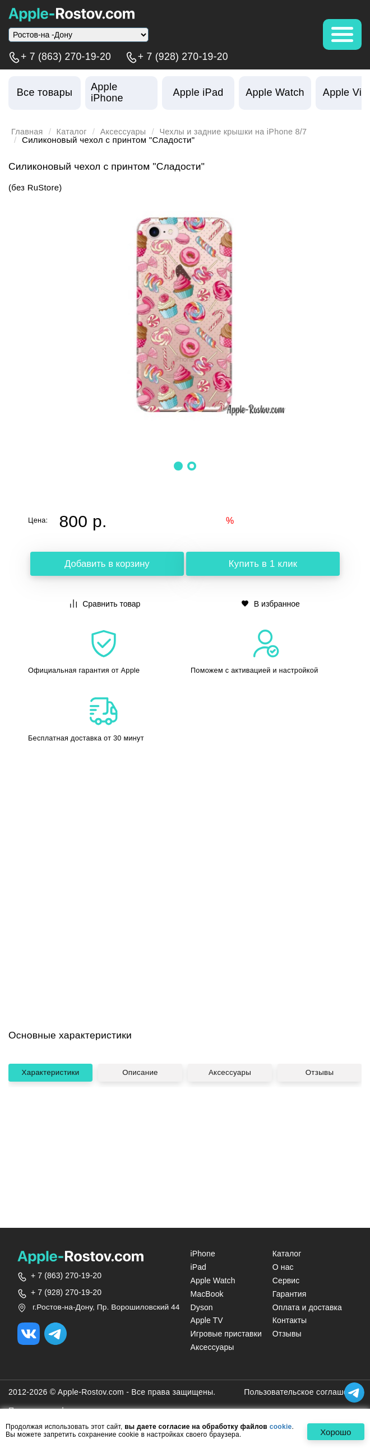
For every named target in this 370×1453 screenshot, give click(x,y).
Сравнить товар (105, 603)
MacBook (207, 1294)
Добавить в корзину (107, 564)
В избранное (271, 603)
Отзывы (319, 1167)
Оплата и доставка (307, 1308)
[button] (178, 465)
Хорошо (333, 1432)
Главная (27, 132)
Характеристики (51, 1167)
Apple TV (207, 1321)
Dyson (202, 1308)
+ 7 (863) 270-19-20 (66, 57)
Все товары (44, 92)
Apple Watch (213, 1281)
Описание (141, 1167)
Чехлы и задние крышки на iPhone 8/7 (242, 132)
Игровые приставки (226, 1334)
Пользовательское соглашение (303, 1392)
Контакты (289, 1321)
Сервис (286, 1281)
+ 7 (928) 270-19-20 (183, 57)
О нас (283, 1268)
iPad (198, 1268)
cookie (281, 1427)
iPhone (203, 1254)
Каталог (74, 132)
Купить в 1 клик (263, 564)
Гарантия (289, 1294)
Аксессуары (127, 132)
